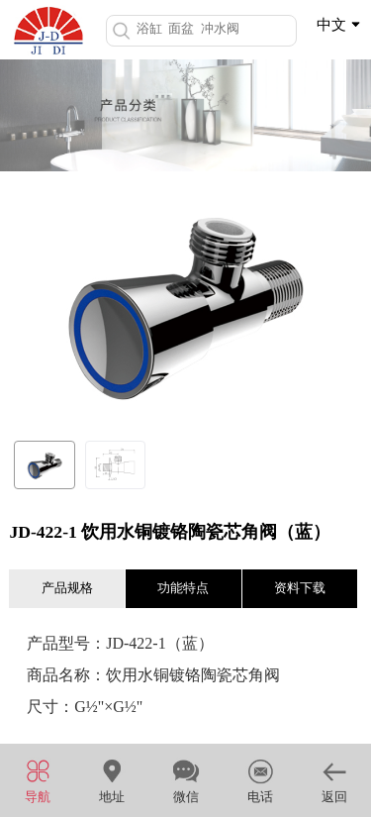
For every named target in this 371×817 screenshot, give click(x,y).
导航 (37, 779)
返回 (334, 779)
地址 (111, 779)
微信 (185, 779)
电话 (260, 779)
